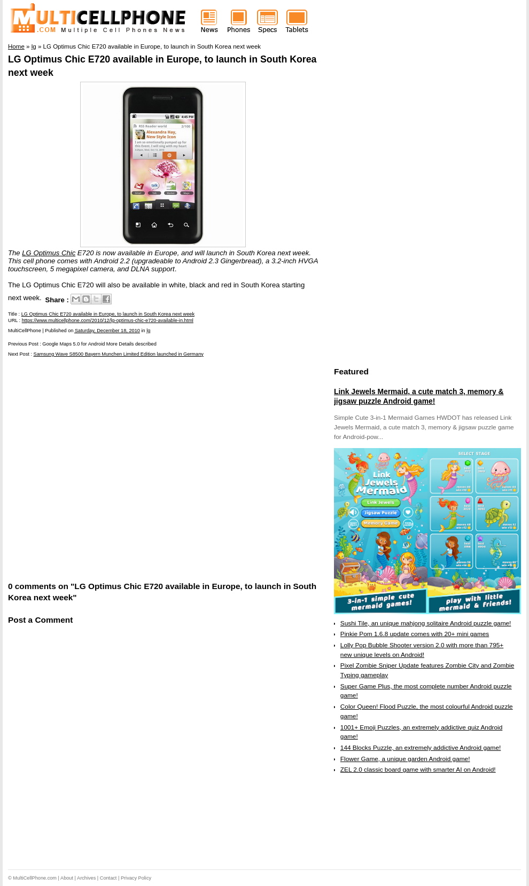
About (66, 878)
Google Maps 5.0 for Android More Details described (99, 344)
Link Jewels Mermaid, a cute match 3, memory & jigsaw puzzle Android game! (418, 396)
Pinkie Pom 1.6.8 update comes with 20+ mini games (414, 634)
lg (148, 330)
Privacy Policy (136, 878)
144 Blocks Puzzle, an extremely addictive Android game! (420, 747)
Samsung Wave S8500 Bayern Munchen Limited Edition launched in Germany (119, 354)
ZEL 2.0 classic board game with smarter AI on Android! (418, 769)
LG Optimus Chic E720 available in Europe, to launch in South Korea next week (108, 314)
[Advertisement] (103, 468)
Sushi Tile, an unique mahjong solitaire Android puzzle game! (425, 623)
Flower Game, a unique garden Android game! (405, 759)
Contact (108, 878)
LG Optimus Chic (48, 253)
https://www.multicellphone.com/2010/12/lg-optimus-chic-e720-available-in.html (107, 320)
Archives (86, 878)
